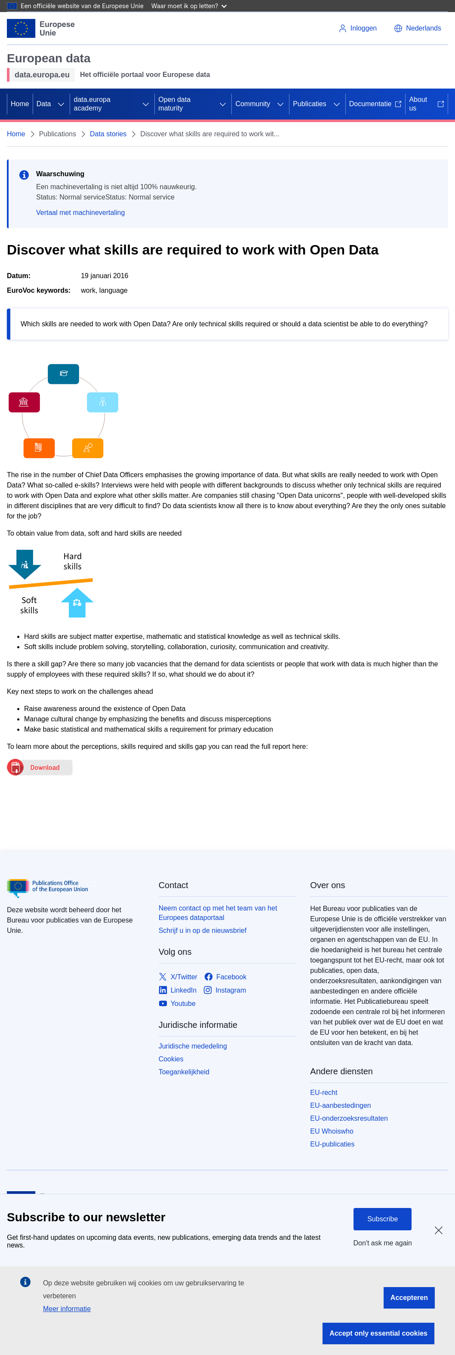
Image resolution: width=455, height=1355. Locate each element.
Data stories (108, 134)
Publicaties (309, 103)
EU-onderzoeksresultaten (349, 1118)
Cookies (171, 1059)
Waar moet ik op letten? (189, 5)
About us (426, 104)
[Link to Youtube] (177, 1004)
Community (252, 103)
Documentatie (375, 103)
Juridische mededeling (193, 1046)
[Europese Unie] (41, 28)
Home (20, 103)
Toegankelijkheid (184, 1072)
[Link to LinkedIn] (178, 990)
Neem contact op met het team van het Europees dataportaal (218, 912)
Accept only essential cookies (378, 1333)
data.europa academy (92, 104)
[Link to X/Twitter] (178, 977)
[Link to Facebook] (225, 977)
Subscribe (382, 1219)
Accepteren (409, 1297)
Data (44, 103)
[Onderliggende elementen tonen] (61, 104)
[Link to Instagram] (224, 990)
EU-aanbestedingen (340, 1105)
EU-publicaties (332, 1144)
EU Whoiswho (331, 1131)
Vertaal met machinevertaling (80, 212)
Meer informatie (67, 1308)
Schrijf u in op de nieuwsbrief (203, 930)
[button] (417, 28)
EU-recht (323, 1092)
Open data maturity (174, 104)
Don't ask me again (383, 1243)
